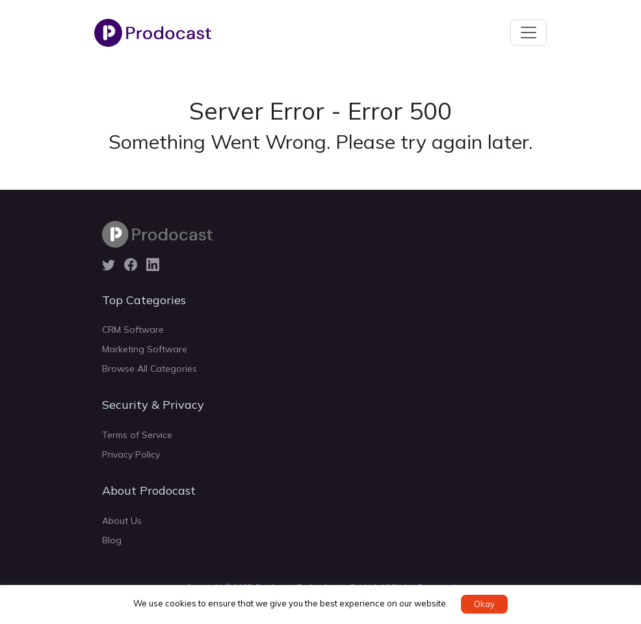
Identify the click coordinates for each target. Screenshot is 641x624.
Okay (484, 604)
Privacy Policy (131, 454)
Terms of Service (137, 435)
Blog (112, 540)
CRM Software (133, 329)
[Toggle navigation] (528, 33)
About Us (122, 520)
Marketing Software (144, 349)
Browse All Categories (149, 368)
